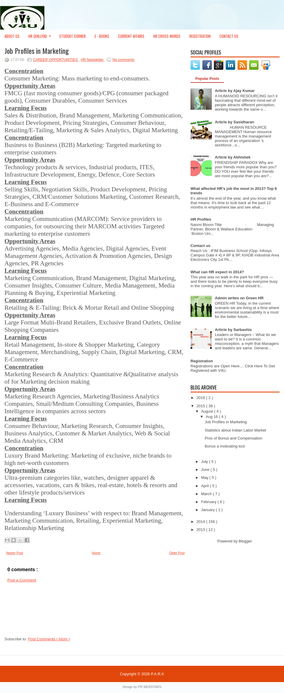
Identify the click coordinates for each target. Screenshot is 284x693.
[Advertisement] (31, 611)
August (207, 411)
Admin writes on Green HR (239, 298)
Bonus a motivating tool (225, 446)
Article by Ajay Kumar (235, 90)
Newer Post (14, 553)
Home (96, 553)
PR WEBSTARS (149, 687)
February (209, 502)
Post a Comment (21, 580)
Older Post (177, 553)
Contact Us (229, 36)
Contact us (200, 245)
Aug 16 (212, 416)
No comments (123, 60)
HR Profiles (201, 219)
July (205, 461)
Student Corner (72, 36)
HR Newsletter (93, 60)
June (206, 469)
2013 (201, 529)
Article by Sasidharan (234, 122)
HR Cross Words (166, 36)
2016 (201, 397)
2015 (201, 406)
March (207, 494)
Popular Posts (207, 79)
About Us (12, 36)
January (208, 510)
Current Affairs (131, 36)
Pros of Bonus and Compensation (233, 438)
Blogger (245, 541)
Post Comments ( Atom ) (49, 639)
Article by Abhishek (233, 157)
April (205, 486)
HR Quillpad (41, 34)
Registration (200, 36)
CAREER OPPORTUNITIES (56, 60)
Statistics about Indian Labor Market (235, 430)
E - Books (102, 36)
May (205, 477)
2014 (201, 521)
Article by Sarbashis (233, 329)
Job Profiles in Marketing (36, 50)
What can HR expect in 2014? (217, 272)
